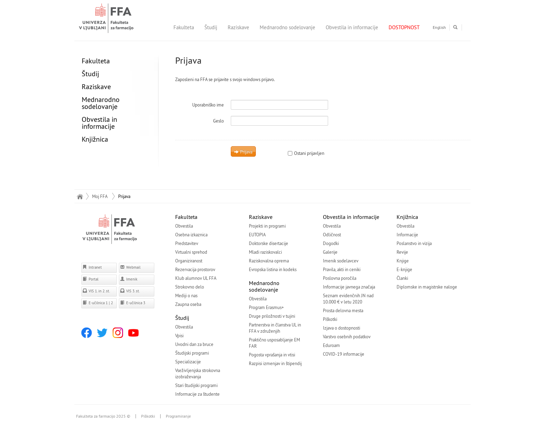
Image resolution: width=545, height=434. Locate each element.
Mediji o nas (186, 295)
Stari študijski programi (196, 385)
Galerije (330, 252)
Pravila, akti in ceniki (341, 269)
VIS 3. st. (130, 290)
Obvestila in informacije (352, 27)
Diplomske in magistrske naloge (427, 287)
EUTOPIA (257, 234)
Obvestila (184, 226)
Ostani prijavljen (306, 153)
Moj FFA (100, 196)
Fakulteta (183, 27)
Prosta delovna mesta (343, 310)
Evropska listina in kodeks (272, 269)
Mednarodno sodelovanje (287, 27)
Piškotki (330, 319)
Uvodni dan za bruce (194, 344)
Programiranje (178, 416)
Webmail (130, 267)
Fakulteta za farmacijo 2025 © (103, 416)
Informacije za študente (197, 394)
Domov (79, 196)
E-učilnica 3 (132, 302)
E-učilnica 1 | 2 (97, 302)
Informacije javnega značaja (349, 287)
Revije (402, 252)
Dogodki (331, 243)
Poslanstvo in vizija (414, 243)
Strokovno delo (189, 287)
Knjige (403, 260)
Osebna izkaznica (191, 234)
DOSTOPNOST (404, 27)
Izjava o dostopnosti (341, 328)
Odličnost (332, 234)
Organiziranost (188, 260)
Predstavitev (186, 243)
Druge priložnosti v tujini (272, 316)
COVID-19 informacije (343, 354)
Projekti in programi (267, 226)
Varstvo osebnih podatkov (347, 336)
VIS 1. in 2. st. (96, 290)
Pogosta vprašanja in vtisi (272, 354)
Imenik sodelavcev (340, 260)
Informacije (407, 234)
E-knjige (404, 269)
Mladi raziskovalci (265, 252)
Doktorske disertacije (268, 243)
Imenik (128, 279)
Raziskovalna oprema (269, 260)
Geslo (218, 121)
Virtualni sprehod (191, 252)
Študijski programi (192, 353)
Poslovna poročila (339, 278)
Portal (90, 279)
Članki (402, 278)
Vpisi (179, 335)
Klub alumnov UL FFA (196, 278)
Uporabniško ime (208, 105)
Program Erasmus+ (266, 307)
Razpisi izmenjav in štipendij (275, 363)
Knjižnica (95, 139)
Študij (210, 27)
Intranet (92, 267)
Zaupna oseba (188, 304)
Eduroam (331, 345)
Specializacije (188, 361)
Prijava (243, 152)
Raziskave (238, 27)
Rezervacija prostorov (195, 269)
